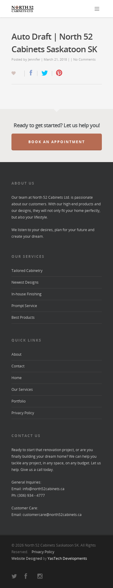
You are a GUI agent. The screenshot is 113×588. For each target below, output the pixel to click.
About (16, 354)
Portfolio (18, 401)
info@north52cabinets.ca (43, 488)
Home (16, 377)
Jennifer (34, 59)
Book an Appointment (56, 141)
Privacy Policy (22, 412)
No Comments (84, 59)
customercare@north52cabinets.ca (52, 514)
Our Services (22, 389)
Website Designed (26, 558)
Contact (17, 366)
